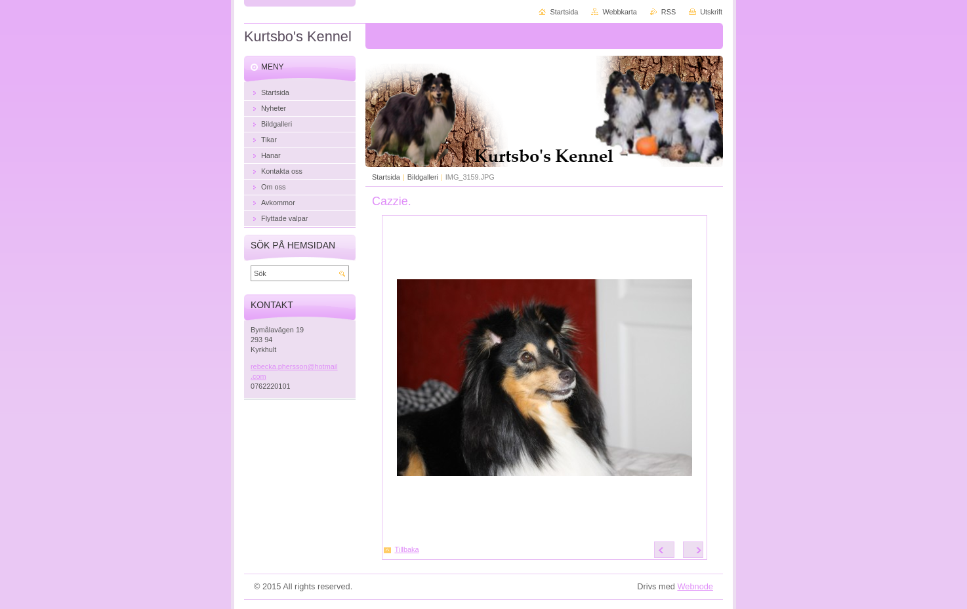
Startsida (386, 177)
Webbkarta (619, 12)
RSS (668, 12)
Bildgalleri (422, 177)
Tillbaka (407, 549)
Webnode (695, 586)
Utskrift (711, 12)
